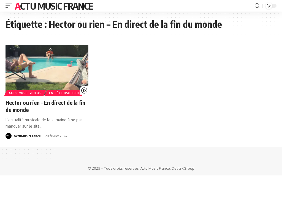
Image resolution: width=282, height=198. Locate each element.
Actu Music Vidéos (25, 93)
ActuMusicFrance (27, 136)
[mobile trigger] (10, 6)
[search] (257, 6)
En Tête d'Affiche (64, 93)
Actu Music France (54, 6)
